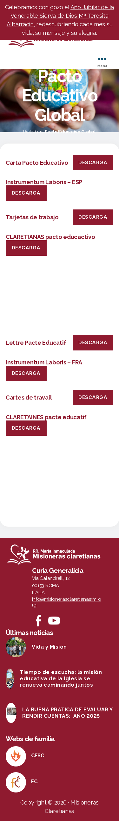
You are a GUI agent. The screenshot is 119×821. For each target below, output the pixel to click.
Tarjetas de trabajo (32, 217)
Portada (30, 131)
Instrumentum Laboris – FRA (44, 362)
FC (34, 782)
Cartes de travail (29, 397)
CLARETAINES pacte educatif (46, 417)
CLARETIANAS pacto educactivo (50, 237)
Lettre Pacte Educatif (36, 342)
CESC (37, 756)
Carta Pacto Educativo (37, 162)
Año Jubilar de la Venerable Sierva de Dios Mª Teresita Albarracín (60, 16)
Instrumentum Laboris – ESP (44, 182)
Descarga (92, 162)
